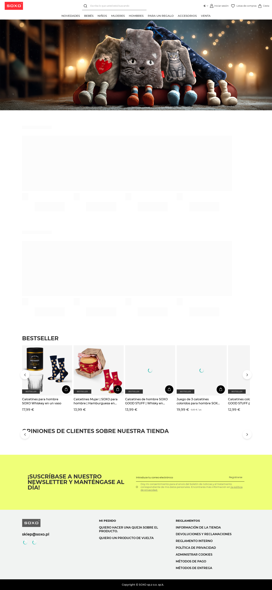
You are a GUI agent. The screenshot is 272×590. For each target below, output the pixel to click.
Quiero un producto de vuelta (126, 538)
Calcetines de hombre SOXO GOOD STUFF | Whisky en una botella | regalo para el (146, 402)
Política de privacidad (196, 548)
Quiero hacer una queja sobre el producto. (128, 529)
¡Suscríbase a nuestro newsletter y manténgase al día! (76, 482)
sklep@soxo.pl (35, 534)
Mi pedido (107, 520)
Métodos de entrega (194, 568)
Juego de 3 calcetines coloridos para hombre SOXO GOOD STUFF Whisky (198, 402)
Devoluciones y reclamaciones (204, 534)
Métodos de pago (191, 561)
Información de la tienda (198, 527)
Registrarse (235, 477)
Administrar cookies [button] (194, 554)
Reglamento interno (194, 541)
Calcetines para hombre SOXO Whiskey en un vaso (41, 401)
